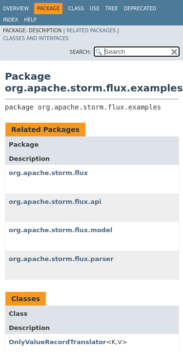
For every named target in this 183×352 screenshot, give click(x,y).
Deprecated (139, 8)
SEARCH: (80, 52)
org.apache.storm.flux (48, 172)
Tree (111, 8)
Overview (16, 8)
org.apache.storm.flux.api (55, 201)
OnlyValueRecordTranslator (57, 342)
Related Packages (91, 30)
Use (95, 8)
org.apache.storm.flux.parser (61, 259)
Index (10, 19)
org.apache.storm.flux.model (60, 230)
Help (30, 19)
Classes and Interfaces (35, 38)
